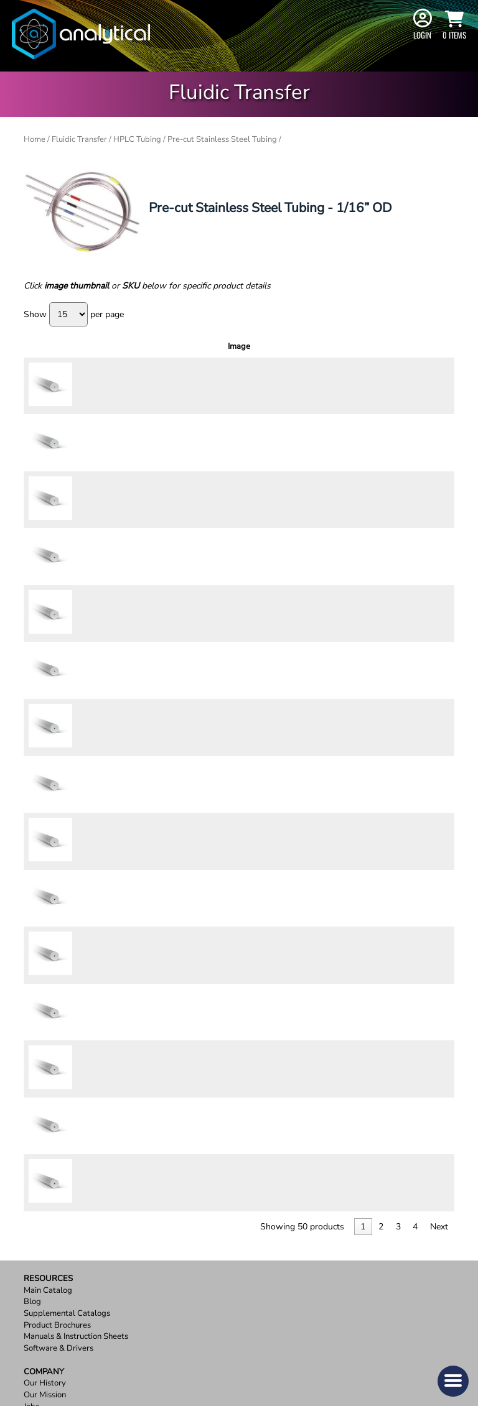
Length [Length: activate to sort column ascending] (251, 352)
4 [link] (415, 967)
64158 (76, 659)
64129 (76, 854)
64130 (76, 893)
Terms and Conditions (63, 1264)
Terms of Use (47, 1252)
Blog (32, 1043)
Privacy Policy (49, 1241)
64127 (76, 776)
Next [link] (439, 967)
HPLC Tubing (137, 139)
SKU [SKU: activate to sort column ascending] (79, 352)
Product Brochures (57, 1066)
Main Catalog (48, 1031)
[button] (453, 1381)
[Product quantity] (388, 388)
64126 (76, 737)
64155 (76, 504)
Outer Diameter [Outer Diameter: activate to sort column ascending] (122, 352)
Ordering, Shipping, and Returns (82, 1218)
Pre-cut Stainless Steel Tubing (222, 139)
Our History (45, 1124)
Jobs (31, 1147)
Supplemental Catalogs (67, 1054)
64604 (76, 582)
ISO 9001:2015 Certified (69, 1171)
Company (44, 1113)
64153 (76, 426)
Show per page (74, 314)
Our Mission (45, 1136)
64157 (76, 620)
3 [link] (398, 967)
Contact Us (44, 1206)
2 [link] (380, 967)
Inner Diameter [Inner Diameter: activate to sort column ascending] (207, 352)
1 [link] (362, 967)
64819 (76, 932)
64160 (76, 699)
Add (428, 387)
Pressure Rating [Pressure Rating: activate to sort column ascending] (296, 352)
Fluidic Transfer (79, 139)
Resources (48, 1019)
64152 (76, 387)
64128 (76, 815)
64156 (76, 542)
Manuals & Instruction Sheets (76, 1078)
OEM (33, 1159)
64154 (76, 465)
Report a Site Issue (57, 1275)
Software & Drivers (58, 1089)
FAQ (32, 1229)
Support (43, 1194)
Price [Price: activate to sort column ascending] (345, 352)
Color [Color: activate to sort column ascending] (164, 352)
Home (34, 139)
